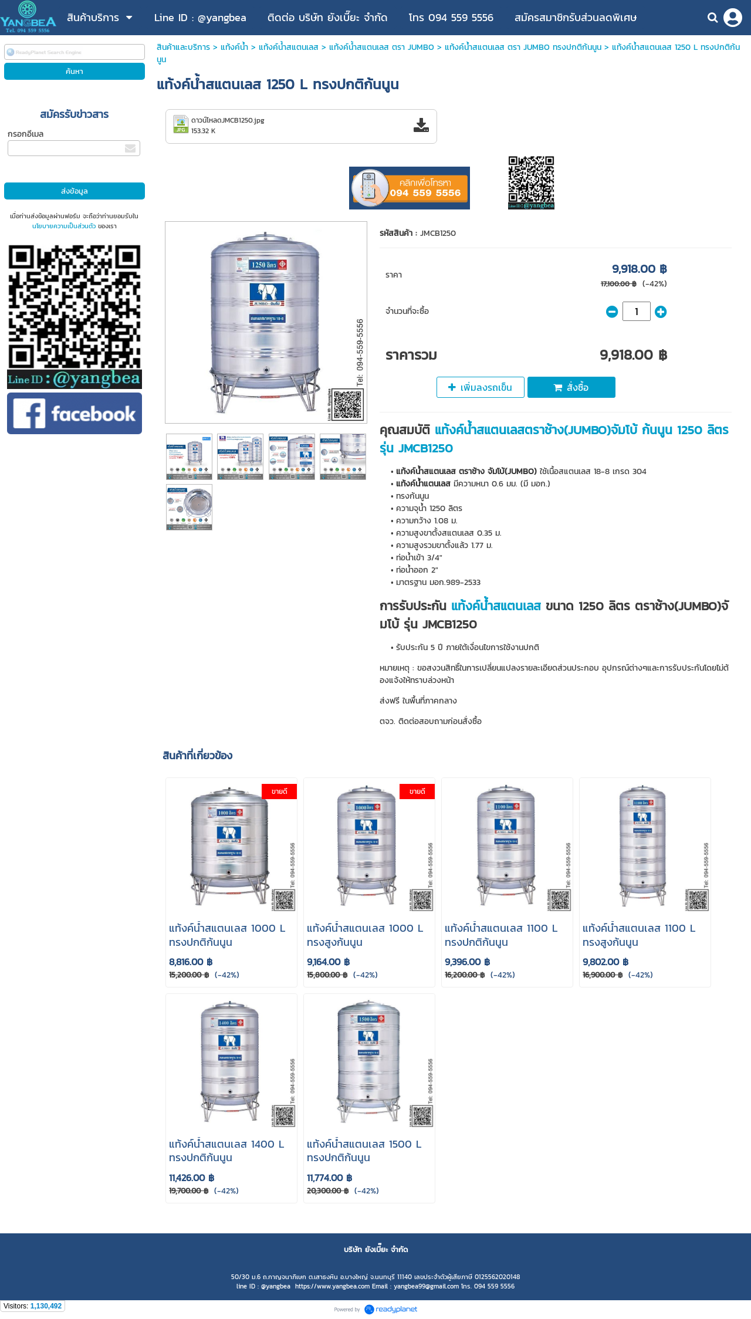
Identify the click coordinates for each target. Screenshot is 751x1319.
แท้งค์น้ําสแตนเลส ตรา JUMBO (381, 47)
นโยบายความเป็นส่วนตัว (64, 226)
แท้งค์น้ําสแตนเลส (289, 47)
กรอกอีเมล (25, 134)
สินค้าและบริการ (183, 47)
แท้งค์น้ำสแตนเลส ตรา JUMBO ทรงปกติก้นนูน (523, 47)
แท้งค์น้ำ (234, 47)
